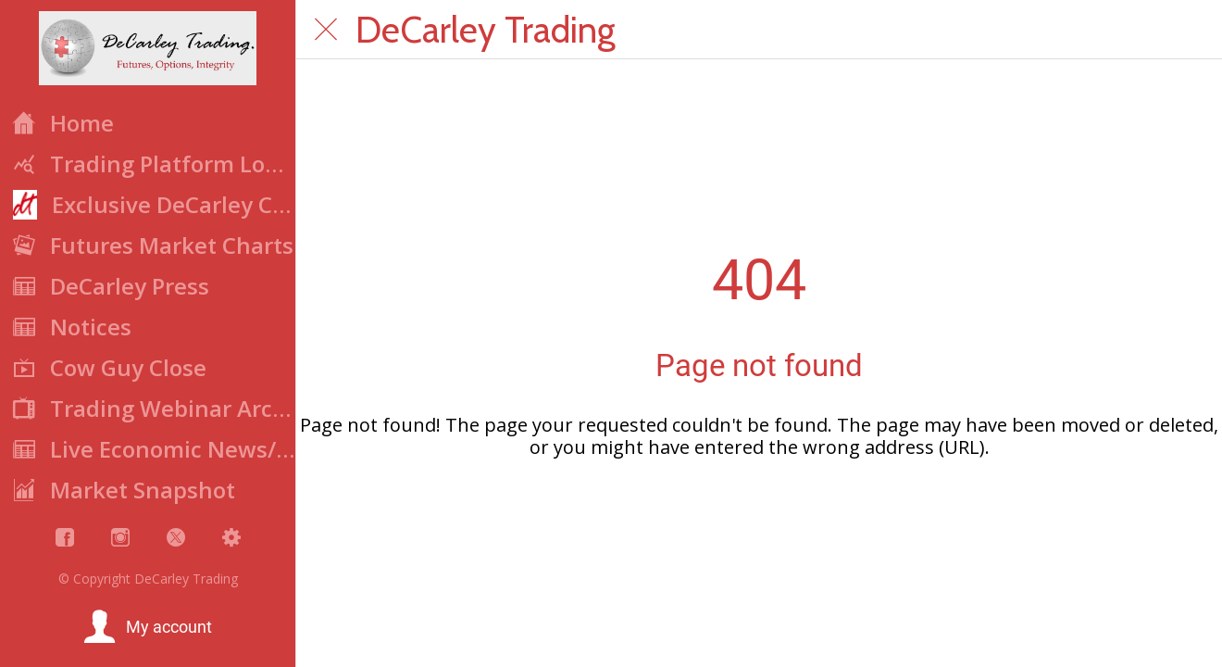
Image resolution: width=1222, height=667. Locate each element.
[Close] (326, 30)
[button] (147, 627)
